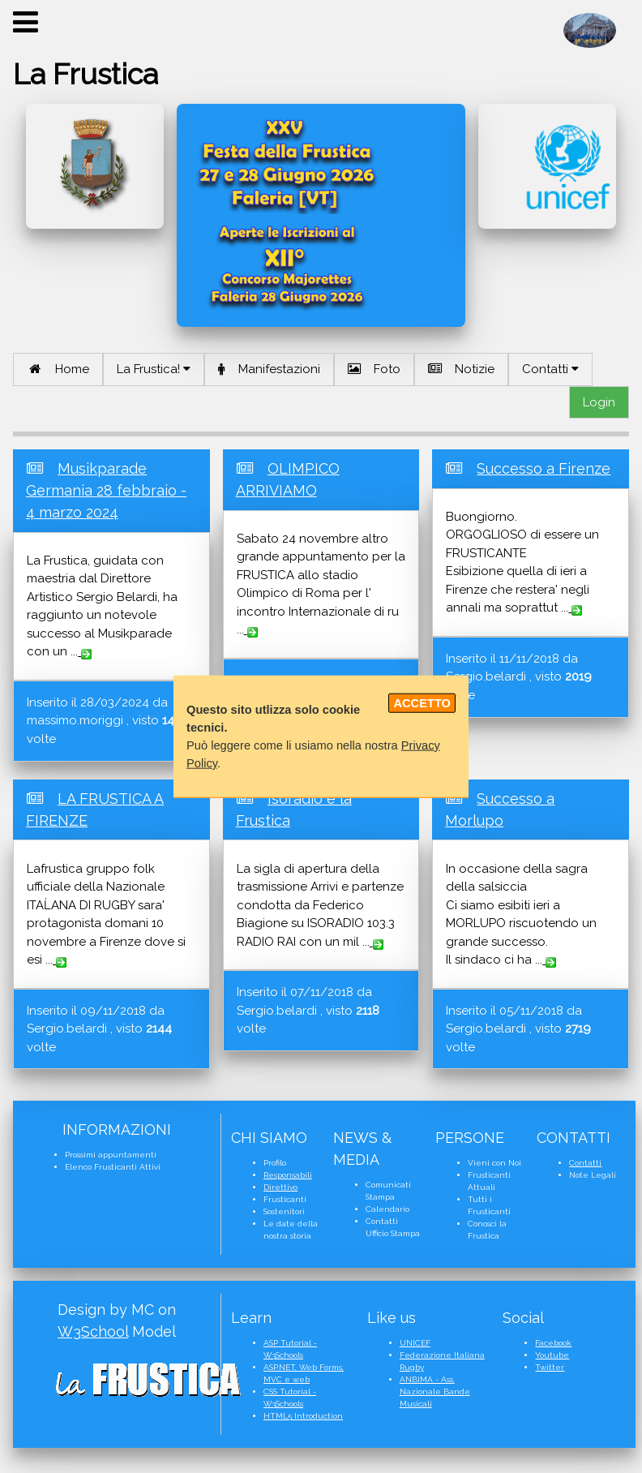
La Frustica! (153, 369)
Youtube (552, 1355)
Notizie (461, 369)
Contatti (550, 369)
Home (58, 369)
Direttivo (280, 1187)
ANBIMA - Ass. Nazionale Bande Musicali (435, 1391)
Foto (374, 369)
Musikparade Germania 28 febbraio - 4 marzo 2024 (106, 490)
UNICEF (415, 1342)
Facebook (553, 1342)
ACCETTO (422, 703)
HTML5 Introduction (303, 1415)
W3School (93, 1331)
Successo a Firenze (543, 468)
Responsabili (287, 1174)
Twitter (549, 1367)
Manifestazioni (269, 369)
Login (599, 402)
